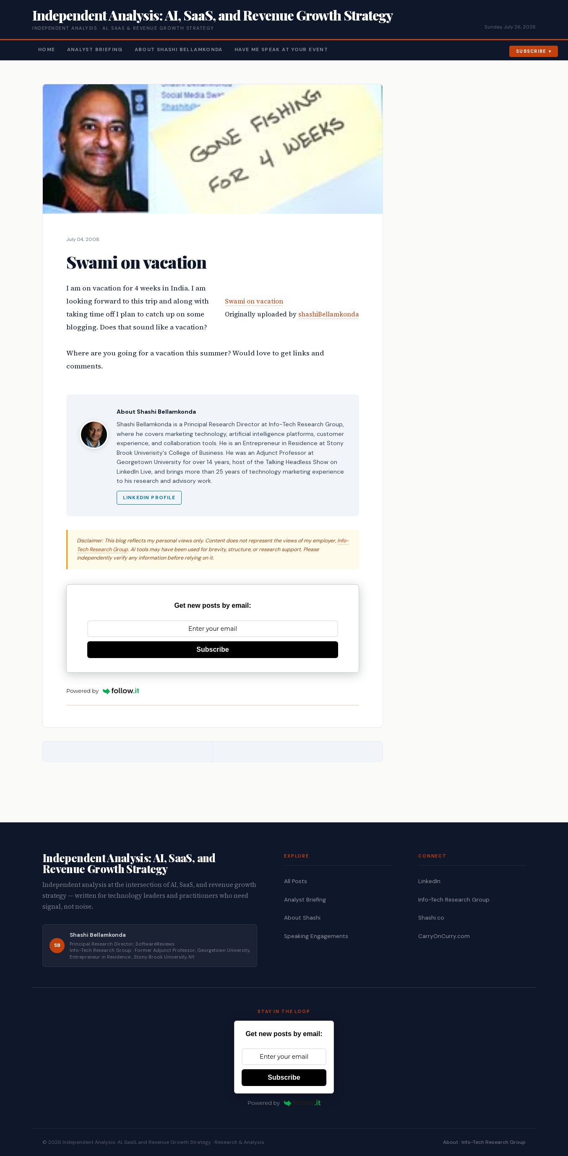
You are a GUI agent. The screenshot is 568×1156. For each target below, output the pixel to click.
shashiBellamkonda (328, 314)
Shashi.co (431, 917)
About (450, 1142)
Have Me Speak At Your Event (281, 50)
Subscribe (531, 51)
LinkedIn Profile (149, 498)
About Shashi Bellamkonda (179, 50)
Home (46, 50)
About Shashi (302, 917)
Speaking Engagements (316, 936)
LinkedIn (429, 881)
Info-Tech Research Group (454, 899)
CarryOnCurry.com (444, 936)
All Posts (295, 881)
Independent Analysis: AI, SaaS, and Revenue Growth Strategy (212, 15)
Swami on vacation (254, 301)
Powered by (102, 690)
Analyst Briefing (95, 50)
